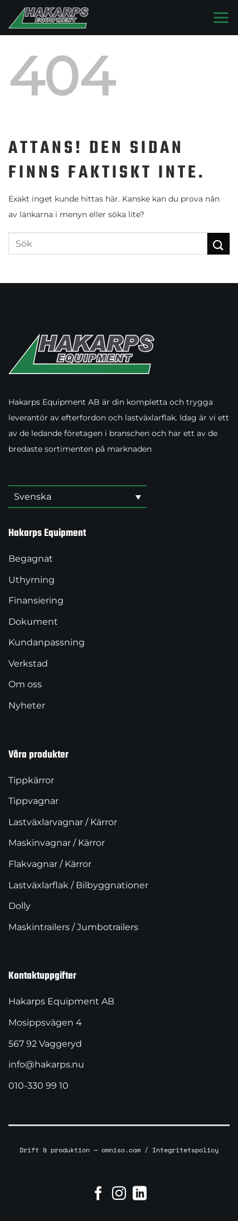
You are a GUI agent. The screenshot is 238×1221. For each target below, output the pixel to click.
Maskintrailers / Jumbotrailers (73, 927)
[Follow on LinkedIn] (140, 1193)
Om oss (25, 684)
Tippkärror (31, 780)
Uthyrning (31, 579)
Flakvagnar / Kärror (49, 864)
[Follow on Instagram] (119, 1193)
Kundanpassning (46, 642)
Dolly (19, 906)
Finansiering (36, 600)
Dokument (33, 621)
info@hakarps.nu (46, 1064)
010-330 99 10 (38, 1085)
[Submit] (218, 244)
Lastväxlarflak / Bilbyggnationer (78, 885)
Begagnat (30, 558)
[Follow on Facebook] (98, 1193)
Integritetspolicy (185, 1150)
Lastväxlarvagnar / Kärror (62, 822)
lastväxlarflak (150, 418)
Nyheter (26, 705)
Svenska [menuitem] (32, 496)
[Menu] (221, 17)
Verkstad (28, 663)
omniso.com (120, 1150)
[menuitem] (77, 497)
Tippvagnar (33, 801)
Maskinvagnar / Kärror (56, 842)
